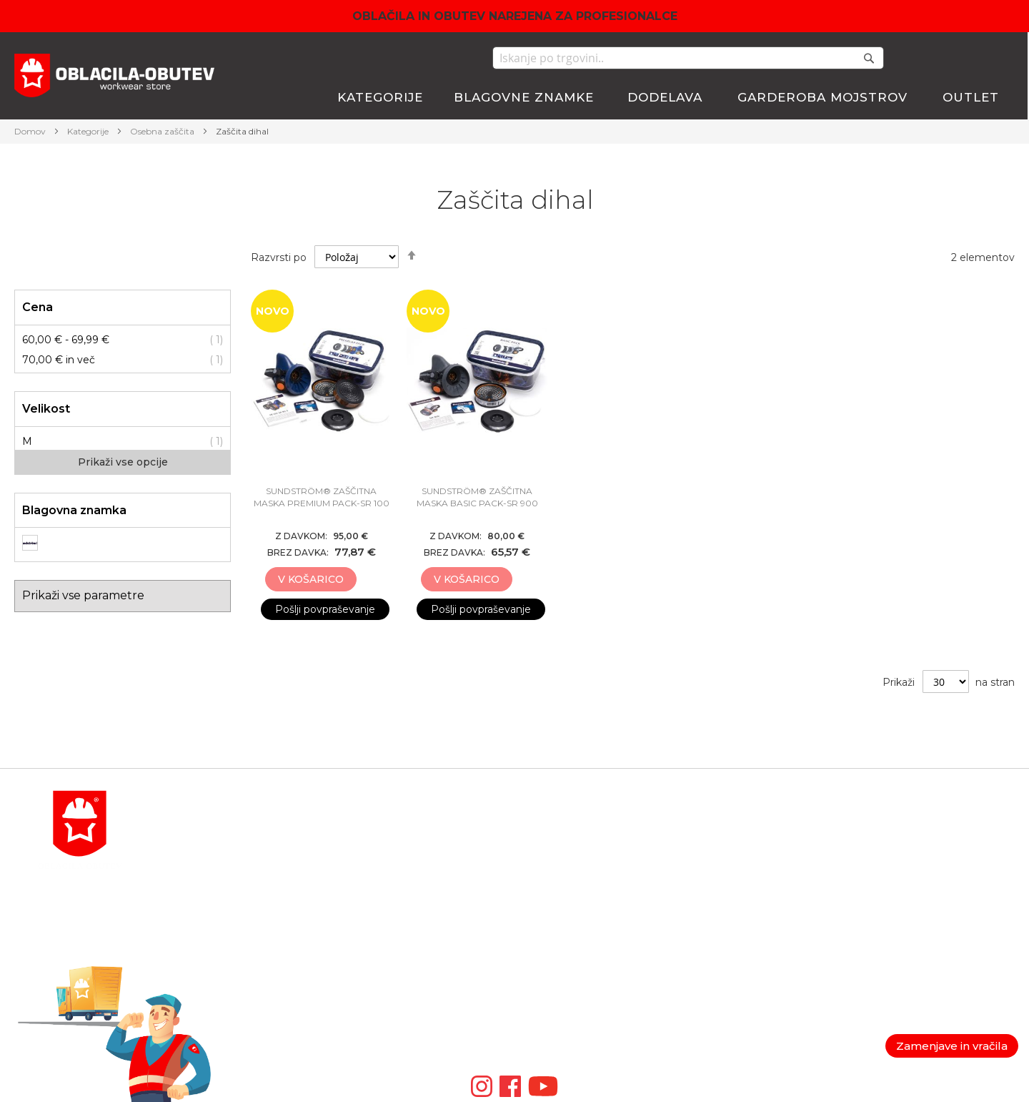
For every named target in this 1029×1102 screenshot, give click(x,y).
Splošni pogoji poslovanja (918, 842)
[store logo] (114, 77)
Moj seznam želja (957, 57)
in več (58, 359)
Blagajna (707, 859)
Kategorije (89, 131)
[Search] (869, 57)
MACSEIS (538, 825)
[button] (371, 580)
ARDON (534, 928)
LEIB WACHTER (555, 893)
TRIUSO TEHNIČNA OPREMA (589, 911)
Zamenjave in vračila (952, 1046)
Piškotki (876, 876)
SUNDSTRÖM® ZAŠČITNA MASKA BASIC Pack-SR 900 (477, 497)
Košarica (706, 842)
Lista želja (710, 876)
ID (520, 979)
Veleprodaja (886, 893)
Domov (31, 131)
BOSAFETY (542, 859)
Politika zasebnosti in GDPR (926, 825)
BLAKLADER (547, 842)
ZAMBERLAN (549, 962)
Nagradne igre (892, 911)
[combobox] (688, 57)
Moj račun (710, 825)
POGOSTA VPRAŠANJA (231, 979)
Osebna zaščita (163, 131)
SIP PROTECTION (560, 1014)
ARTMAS (536, 996)
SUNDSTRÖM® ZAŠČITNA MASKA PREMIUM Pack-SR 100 (321, 497)
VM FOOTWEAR (555, 945)
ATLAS (530, 876)
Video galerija (551, 1031)
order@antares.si (213, 945)
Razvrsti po (279, 257)
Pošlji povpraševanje (325, 609)
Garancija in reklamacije (914, 859)
